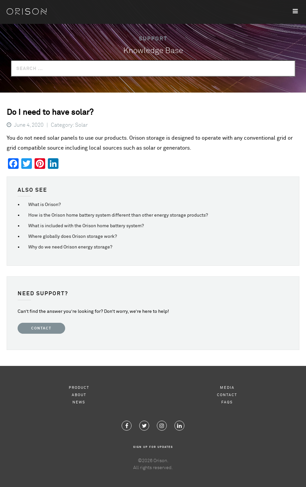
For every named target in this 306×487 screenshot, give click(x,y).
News (78, 402)
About (79, 395)
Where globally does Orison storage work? (72, 236)
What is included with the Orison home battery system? (86, 226)
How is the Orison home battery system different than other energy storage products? (118, 215)
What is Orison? (44, 204)
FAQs (227, 402)
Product (79, 387)
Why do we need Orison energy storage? (70, 247)
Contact (41, 328)
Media (227, 387)
